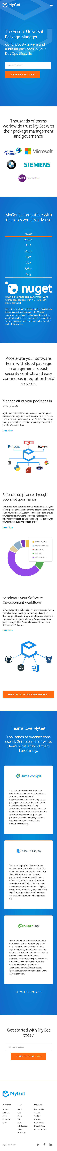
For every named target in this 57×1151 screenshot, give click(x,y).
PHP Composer (23, 1126)
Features (5, 1109)
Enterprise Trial (39, 1126)
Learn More (8, 430)
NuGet (28, 233)
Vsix (19, 1119)
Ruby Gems (22, 1133)
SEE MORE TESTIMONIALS (28, 992)
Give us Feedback (40, 1129)
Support (37, 1112)
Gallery (5, 1123)
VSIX (28, 262)
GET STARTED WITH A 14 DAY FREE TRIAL (28, 694)
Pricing (5, 1116)
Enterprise (6, 1112)
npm (28, 256)
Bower (28, 239)
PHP (28, 245)
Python (28, 268)
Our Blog (37, 1116)
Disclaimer (11, 1145)
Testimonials (7, 1119)
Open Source (38, 1123)
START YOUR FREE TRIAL (22, 74)
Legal (4, 1145)
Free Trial (37, 1119)
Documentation (39, 1109)
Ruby (28, 274)
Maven (28, 251)
